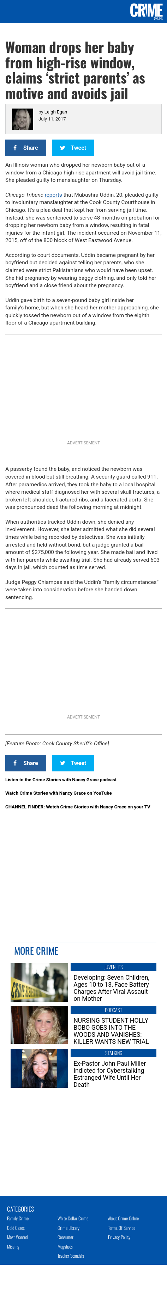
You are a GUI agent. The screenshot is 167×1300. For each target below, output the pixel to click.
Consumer (65, 1236)
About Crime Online (123, 1218)
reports (53, 195)
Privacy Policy (119, 1236)
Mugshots (65, 1246)
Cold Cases (16, 1227)
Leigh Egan (55, 112)
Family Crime (18, 1218)
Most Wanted (17, 1236)
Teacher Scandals (71, 1255)
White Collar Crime (73, 1218)
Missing (13, 1246)
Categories (20, 1208)
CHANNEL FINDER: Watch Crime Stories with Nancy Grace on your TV (77, 806)
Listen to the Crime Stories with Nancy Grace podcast (61, 779)
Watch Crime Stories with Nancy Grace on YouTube (58, 793)
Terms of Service (121, 1227)
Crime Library (68, 1227)
